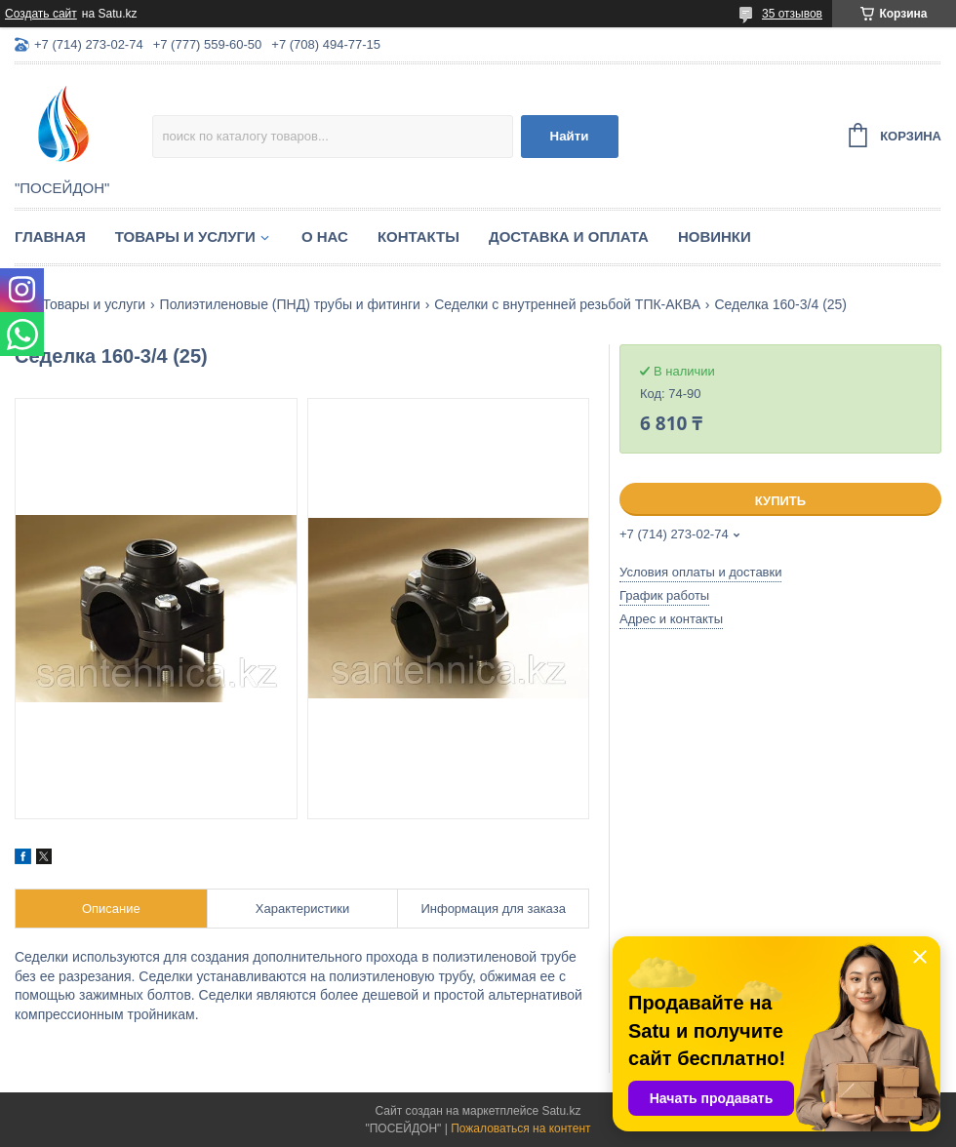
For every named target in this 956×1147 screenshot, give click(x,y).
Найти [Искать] (569, 136)
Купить (780, 501)
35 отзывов (792, 13)
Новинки (714, 236)
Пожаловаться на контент (520, 1128)
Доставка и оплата (569, 236)
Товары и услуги (185, 236)
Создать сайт (41, 13)
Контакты (418, 236)
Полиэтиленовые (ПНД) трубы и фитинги (290, 304)
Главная (50, 236)
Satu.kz (560, 1111)
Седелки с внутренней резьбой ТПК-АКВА (567, 304)
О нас (324, 236)
